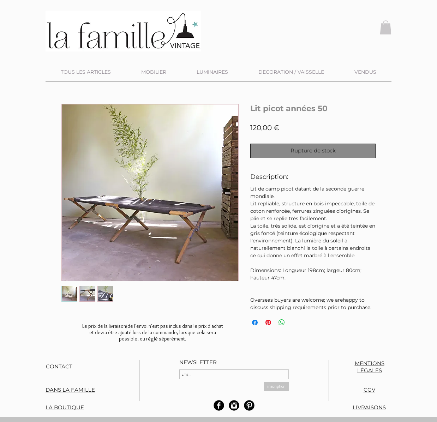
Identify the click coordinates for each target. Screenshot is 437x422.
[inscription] (276, 386)
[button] (385, 27)
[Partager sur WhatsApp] (281, 322)
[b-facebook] (219, 405)
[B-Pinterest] (249, 405)
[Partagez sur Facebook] (255, 322)
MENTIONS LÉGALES (369, 367)
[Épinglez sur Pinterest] (268, 322)
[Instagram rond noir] (234, 405)
